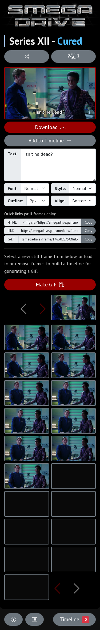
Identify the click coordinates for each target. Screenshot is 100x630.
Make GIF (50, 284)
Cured (69, 41)
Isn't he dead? (58, 165)
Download (50, 127)
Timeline (74, 619)
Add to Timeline (50, 140)
